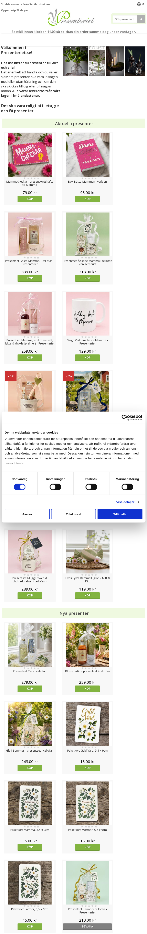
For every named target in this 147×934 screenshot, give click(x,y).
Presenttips (111, 38)
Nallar (5, 916)
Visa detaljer (125, 502)
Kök (141, 38)
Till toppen (73, 872)
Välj (19, 623)
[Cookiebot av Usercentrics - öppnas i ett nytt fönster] (124, 417)
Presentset (90, 38)
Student (61, 38)
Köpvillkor (7, 898)
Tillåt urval (73, 514)
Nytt (3, 38)
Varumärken (9, 892)
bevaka (127, 530)
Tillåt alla (119, 514)
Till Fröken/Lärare (41, 38)
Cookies (6, 886)
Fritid (54, 47)
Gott (67, 47)
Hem (128, 38)
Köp (19, 199)
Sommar (74, 38)
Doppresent (9, 922)
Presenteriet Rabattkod (17, 910)
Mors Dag (17, 38)
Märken (82, 47)
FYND (94, 47)
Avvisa (27, 514)
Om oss (6, 904)
